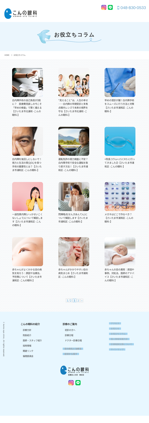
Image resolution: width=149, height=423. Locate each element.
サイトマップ (115, 357)
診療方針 (27, 337)
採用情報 (141, 20)
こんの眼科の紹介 (59, 15)
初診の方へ (70, 337)
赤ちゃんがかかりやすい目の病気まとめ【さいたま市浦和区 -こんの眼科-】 (73, 277)
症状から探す (120, 15)
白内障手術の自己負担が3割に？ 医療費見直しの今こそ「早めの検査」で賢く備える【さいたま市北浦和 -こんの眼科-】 (27, 107)
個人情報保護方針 (117, 346)
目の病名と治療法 (100, 15)
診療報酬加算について (119, 351)
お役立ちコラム (19, 55)
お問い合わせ (139, 15)
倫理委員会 (28, 363)
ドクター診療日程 (73, 348)
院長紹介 (27, 342)
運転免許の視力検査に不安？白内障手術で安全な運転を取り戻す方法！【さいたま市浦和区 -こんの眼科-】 (73, 166)
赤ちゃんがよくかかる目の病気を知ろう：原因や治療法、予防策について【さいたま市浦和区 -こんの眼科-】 (27, 280)
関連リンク (28, 358)
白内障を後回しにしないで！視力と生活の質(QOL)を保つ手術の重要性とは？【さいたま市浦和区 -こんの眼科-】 (27, 166)
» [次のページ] (82, 307)
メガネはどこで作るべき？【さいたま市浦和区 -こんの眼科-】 (120, 221)
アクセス (127, 20)
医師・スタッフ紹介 (32, 348)
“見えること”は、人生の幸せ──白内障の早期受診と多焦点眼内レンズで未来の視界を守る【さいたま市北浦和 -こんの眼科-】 (73, 107)
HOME (6, 55)
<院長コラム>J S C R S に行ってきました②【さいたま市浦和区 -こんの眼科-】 (120, 163)
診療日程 (69, 342)
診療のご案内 (79, 15)
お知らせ (113, 336)
